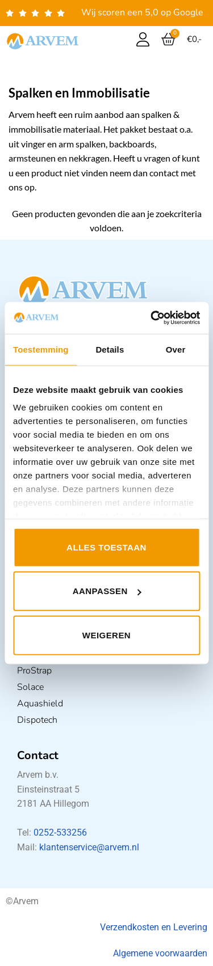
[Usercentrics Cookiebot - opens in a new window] (151, 318)
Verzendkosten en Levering (153, 927)
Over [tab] (176, 349)
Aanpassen (107, 591)
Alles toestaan (106, 547)
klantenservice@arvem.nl (89, 847)
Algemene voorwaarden (160, 953)
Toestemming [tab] (41, 349)
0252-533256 (60, 832)
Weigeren (106, 634)
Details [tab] (109, 349)
